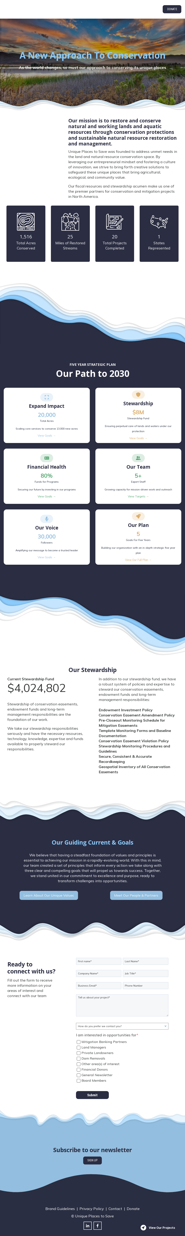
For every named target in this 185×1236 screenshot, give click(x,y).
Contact (115, 1202)
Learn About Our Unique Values (49, 889)
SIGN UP (92, 1153)
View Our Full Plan (138, 553)
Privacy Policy (91, 1202)
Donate (133, 1202)
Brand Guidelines (60, 1202)
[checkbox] (122, 1054)
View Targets (138, 490)
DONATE (172, 9)
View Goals (47, 429)
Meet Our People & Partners (136, 889)
